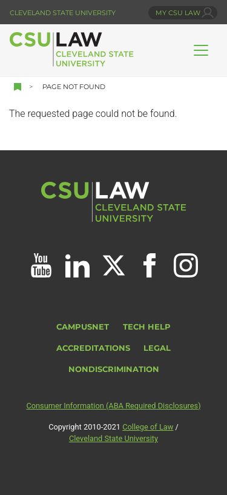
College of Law (147, 426)
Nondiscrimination (113, 369)
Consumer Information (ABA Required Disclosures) (113, 405)
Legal (157, 348)
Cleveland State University (63, 12)
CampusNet (82, 326)
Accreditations (93, 348)
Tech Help (147, 326)
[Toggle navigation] (201, 50)
